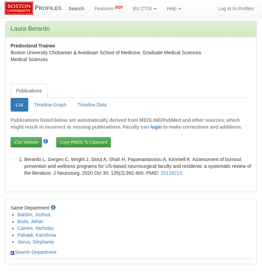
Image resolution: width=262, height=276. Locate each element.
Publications (29, 90)
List (19, 104)
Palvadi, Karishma (36, 235)
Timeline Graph (50, 104)
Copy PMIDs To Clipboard (83, 142)
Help (174, 8)
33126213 (171, 173)
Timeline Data (92, 104)
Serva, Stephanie (35, 242)
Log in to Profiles (236, 8)
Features (108, 8)
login (156, 127)
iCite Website (26, 142)
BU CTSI (145, 8)
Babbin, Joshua (33, 214)
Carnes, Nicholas (35, 228)
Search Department (33, 252)
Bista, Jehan (30, 221)
